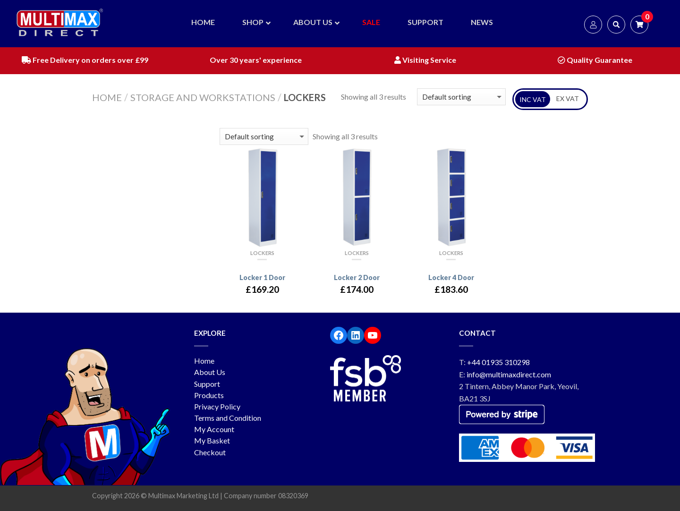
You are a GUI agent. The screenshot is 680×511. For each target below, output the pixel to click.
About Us (209, 371)
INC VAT (532, 99)
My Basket (212, 440)
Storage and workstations (202, 97)
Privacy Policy (217, 406)
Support (207, 383)
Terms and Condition (227, 417)
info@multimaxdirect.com (509, 374)
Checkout (210, 452)
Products (209, 395)
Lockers (262, 253)
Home (107, 97)
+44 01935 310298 (498, 362)
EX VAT (567, 98)
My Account (214, 429)
